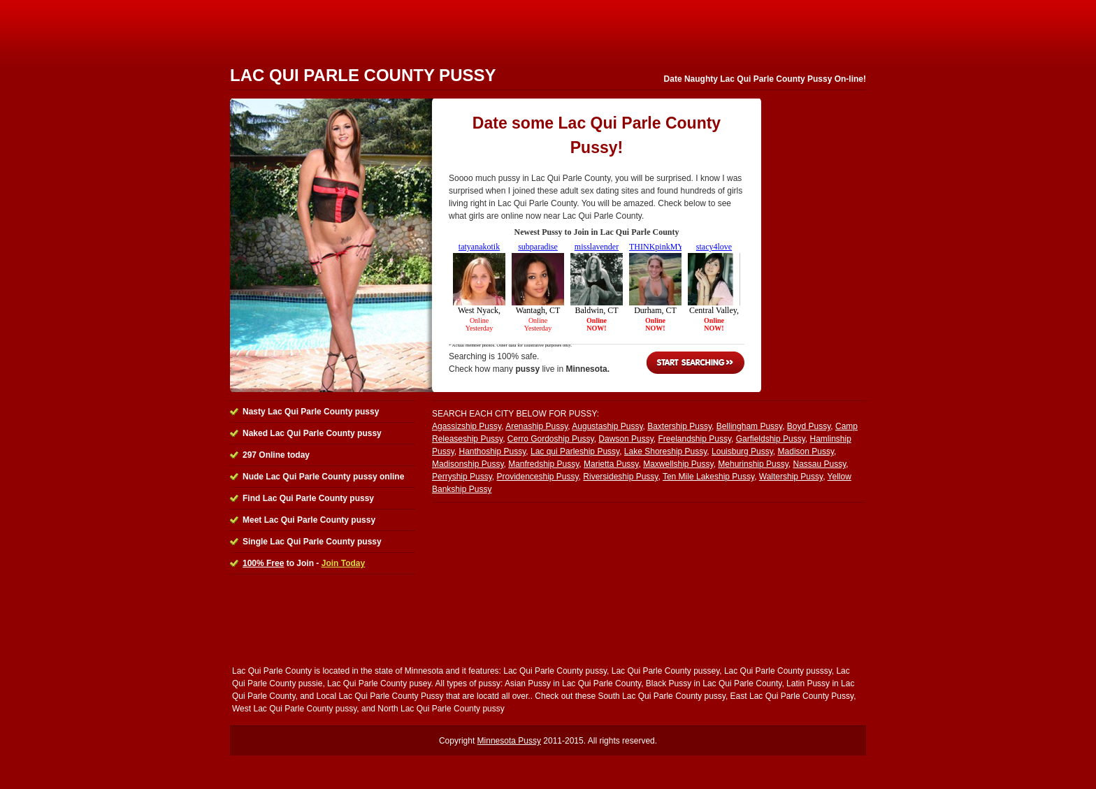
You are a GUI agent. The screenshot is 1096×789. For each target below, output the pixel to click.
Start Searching (695, 363)
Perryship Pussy (462, 477)
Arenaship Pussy (536, 426)
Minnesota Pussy (509, 741)
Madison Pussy (806, 451)
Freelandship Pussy (695, 439)
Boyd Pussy (808, 426)
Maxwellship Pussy (678, 464)
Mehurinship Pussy (753, 464)
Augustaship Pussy (607, 426)
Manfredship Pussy (543, 464)
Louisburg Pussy (742, 451)
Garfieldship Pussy (770, 439)
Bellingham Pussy (749, 426)
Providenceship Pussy (537, 477)
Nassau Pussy (819, 464)
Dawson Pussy (625, 439)
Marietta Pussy (611, 464)
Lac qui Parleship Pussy (575, 451)
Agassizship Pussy (466, 426)
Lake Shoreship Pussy (665, 451)
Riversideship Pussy (620, 477)
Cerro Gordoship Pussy (550, 439)
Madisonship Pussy (468, 464)
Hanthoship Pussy (492, 451)
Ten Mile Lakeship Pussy (708, 477)
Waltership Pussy (791, 477)
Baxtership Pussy (679, 426)
